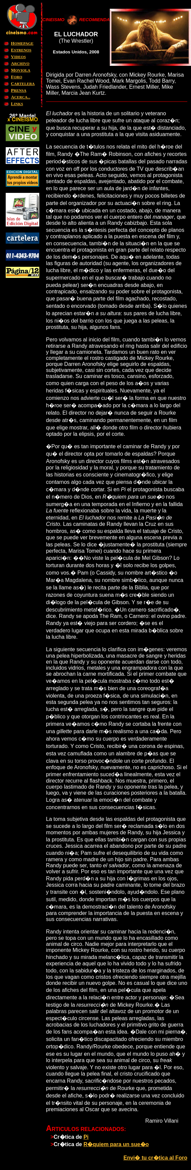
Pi (86, 1137)
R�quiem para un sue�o (116, 1144)
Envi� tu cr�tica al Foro (155, 1158)
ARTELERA (23, 84)
